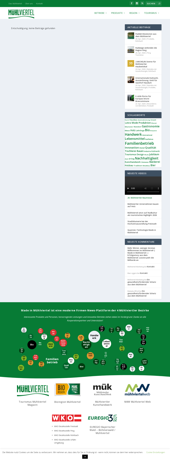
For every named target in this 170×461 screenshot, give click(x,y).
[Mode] (53, 332)
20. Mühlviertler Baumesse (140, 198)
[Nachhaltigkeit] (87, 345)
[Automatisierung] (106, 354)
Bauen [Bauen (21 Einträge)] (140, 151)
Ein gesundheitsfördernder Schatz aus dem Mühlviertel (142, 282)
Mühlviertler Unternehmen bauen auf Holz (143, 205)
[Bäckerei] (50, 345)
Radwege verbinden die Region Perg (146, 49)
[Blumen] (122, 333)
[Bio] (31, 344)
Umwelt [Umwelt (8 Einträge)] (153, 120)
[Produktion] (124, 366)
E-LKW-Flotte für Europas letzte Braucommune (143, 98)
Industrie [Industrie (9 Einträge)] (147, 151)
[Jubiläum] (144, 361)
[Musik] (118, 329)
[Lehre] (81, 338)
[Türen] (111, 330)
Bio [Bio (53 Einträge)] (147, 130)
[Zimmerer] (24, 330)
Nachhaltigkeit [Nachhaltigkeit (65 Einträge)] (146, 158)
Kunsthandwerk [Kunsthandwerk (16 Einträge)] (133, 162)
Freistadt (150, 106)
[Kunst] (132, 369)
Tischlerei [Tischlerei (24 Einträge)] (130, 151)
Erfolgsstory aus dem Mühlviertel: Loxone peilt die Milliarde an (141, 257)
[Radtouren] (117, 368)
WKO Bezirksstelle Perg (64, 430)
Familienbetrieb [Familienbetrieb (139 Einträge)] (139, 143)
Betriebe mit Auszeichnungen (145, 70)
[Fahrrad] (122, 348)
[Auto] (31, 336)
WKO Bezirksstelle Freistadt (66, 426)
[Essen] (56, 338)
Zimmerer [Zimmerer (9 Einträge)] (145, 162)
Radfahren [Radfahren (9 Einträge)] (149, 139)
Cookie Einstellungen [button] (155, 452)
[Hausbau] (117, 361)
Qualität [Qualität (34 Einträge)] (150, 147)
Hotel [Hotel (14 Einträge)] (142, 147)
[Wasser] (67, 335)
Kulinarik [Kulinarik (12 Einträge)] (155, 151)
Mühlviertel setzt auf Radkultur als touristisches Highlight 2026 (142, 214)
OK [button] (85, 456)
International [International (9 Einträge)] (147, 135)
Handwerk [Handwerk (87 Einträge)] (133, 134)
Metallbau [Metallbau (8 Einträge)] (146, 166)
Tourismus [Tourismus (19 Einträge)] (130, 154)
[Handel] (143, 336)
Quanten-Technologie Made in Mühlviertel (142, 231)
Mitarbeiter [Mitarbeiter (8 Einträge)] (129, 127)
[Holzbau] (141, 350)
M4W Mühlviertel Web (137, 401)
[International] (76, 356)
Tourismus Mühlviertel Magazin (32, 403)
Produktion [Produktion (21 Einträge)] (145, 122)
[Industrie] (139, 331)
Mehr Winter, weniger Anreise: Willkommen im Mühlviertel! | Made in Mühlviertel (141, 250)
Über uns (29, 3)
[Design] (21, 368)
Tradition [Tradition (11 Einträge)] (138, 165)
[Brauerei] (141, 368)
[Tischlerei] (121, 341)
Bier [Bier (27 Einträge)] (153, 165)
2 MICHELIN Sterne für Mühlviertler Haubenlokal (145, 64)
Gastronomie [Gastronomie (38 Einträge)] (151, 126)
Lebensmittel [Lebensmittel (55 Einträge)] (135, 139)
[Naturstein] (30, 362)
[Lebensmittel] (106, 344)
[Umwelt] (24, 358)
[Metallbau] (143, 342)
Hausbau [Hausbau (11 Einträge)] (133, 120)
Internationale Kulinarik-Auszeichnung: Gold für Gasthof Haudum (147, 80)
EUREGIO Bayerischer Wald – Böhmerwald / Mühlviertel (102, 430)
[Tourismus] (64, 352)
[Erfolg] (96, 362)
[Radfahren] (103, 362)
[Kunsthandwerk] (147, 330)
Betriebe (99, 13)
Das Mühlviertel (15, 3)
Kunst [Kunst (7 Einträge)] (127, 120)
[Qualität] (66, 366)
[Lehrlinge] (102, 329)
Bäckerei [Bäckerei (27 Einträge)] (154, 162)
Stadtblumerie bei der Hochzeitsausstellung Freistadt (142, 222)
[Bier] (81, 366)
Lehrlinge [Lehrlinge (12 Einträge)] (140, 130)
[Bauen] (71, 360)
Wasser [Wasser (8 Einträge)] (154, 123)
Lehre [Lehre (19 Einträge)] (128, 122)
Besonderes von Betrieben (145, 105)
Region (133, 13)
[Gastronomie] (63, 343)
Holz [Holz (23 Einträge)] (132, 130)
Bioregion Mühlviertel (67, 401)
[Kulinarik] (44, 337)
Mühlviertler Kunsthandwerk (102, 403)
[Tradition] (36, 357)
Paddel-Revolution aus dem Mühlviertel (145, 35)
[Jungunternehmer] (21, 350)
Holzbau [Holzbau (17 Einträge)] (129, 165)
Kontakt (39, 3)
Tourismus (150, 13)
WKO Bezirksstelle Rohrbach (66, 435)
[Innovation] (90, 355)
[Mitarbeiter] (40, 331)
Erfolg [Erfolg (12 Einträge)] (131, 158)
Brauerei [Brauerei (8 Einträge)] (153, 131)
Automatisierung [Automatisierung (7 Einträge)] (144, 120)
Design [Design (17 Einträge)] (140, 154)
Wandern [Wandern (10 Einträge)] (137, 126)
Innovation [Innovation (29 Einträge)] (132, 147)
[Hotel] (131, 355)
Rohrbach (139, 41)
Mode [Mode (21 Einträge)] (135, 122)
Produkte (117, 13)
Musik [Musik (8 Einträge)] (146, 155)
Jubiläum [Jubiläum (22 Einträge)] (154, 154)
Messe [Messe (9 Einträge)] (127, 130)
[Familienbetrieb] (52, 361)
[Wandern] (41, 364)
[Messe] (40, 343)
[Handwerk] (94, 336)
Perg (149, 53)
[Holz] (129, 327)
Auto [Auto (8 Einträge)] (126, 159)
